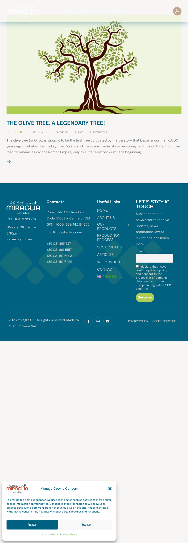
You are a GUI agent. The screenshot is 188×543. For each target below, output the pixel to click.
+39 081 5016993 (59, 256)
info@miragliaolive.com (64, 232)
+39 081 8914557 (59, 250)
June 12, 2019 (39, 132)
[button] (110, 488)
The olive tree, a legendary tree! (56, 122)
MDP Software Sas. (23, 326)
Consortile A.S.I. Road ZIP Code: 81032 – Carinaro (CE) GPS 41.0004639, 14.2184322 (68, 218)
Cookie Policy (50, 534)
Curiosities (16, 132)
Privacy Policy (68, 534)
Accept (32, 525)
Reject (86, 525)
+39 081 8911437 (59, 243)
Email (139, 251)
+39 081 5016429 (59, 262)
